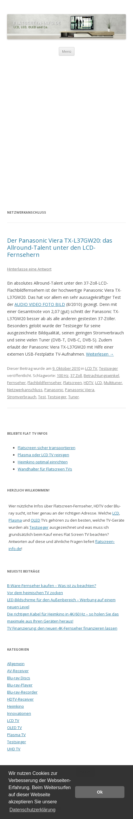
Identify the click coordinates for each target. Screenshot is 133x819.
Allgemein (16, 663)
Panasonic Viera (79, 389)
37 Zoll (76, 375)
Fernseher (16, 382)
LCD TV (91, 368)
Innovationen (19, 713)
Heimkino (15, 706)
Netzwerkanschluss (25, 389)
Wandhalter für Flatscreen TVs (45, 469)
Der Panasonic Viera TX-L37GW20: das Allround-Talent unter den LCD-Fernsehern (59, 247)
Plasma (15, 520)
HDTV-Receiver (20, 699)
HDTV (88, 382)
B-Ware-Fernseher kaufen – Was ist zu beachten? (51, 585)
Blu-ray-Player (20, 685)
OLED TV (14, 727)
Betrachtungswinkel (101, 375)
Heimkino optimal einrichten (43, 462)
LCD (98, 382)
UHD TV (13, 749)
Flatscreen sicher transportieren (46, 447)
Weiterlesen (100, 354)
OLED (35, 520)
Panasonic (53, 389)
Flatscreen (72, 382)
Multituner (113, 382)
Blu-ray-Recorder (22, 692)
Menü (66, 51)
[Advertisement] (66, 132)
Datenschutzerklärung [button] (32, 809)
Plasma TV (16, 734)
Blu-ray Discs (18, 678)
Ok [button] (100, 792)
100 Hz (63, 375)
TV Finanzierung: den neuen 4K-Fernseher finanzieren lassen (62, 628)
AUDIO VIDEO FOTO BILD (39, 304)
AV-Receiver (18, 670)
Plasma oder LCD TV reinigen (43, 454)
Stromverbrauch (21, 396)
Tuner (73, 396)
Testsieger (108, 368)
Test (42, 396)
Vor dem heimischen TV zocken (35, 592)
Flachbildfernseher (44, 382)
